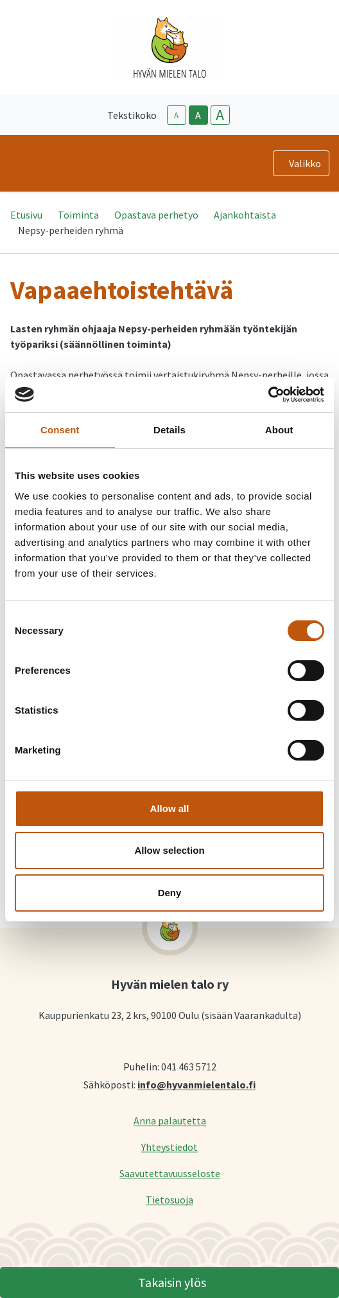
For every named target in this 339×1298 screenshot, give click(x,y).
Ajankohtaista (245, 214)
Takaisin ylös (172, 1282)
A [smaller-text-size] (176, 115)
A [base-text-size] (198, 115)
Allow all (169, 808)
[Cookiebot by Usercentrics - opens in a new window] (268, 394)
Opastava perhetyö (156, 214)
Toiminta (78, 214)
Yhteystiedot (169, 1146)
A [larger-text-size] (220, 115)
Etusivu (26, 214)
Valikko (305, 163)
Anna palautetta (170, 1120)
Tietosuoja (169, 1199)
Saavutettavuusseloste (169, 1173)
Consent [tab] (60, 429)
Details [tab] (169, 429)
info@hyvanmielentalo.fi (196, 1084)
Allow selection (169, 850)
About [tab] (279, 429)
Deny (170, 892)
